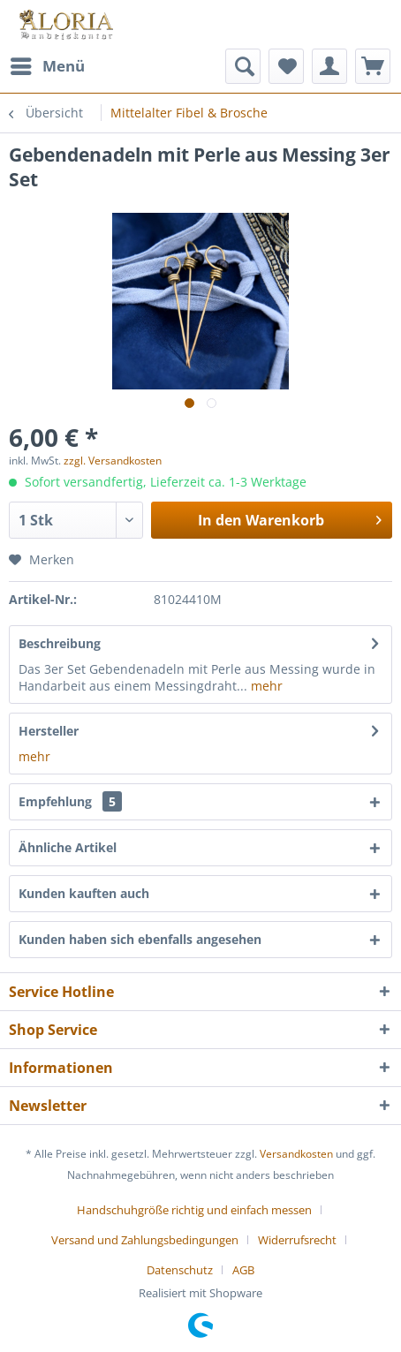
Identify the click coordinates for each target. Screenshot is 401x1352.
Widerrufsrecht (297, 1240)
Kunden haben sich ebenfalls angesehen (140, 939)
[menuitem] (47, 66)
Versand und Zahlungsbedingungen (144, 1240)
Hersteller (49, 730)
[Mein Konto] (329, 66)
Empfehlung (70, 801)
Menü (48, 64)
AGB (243, 1270)
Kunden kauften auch (84, 893)
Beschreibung (60, 643)
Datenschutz (180, 1270)
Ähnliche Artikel (68, 847)
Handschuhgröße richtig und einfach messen (194, 1210)
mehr (265, 685)
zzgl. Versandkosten (113, 460)
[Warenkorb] (372, 66)
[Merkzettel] (286, 66)
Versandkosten (296, 1153)
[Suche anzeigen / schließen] (243, 66)
